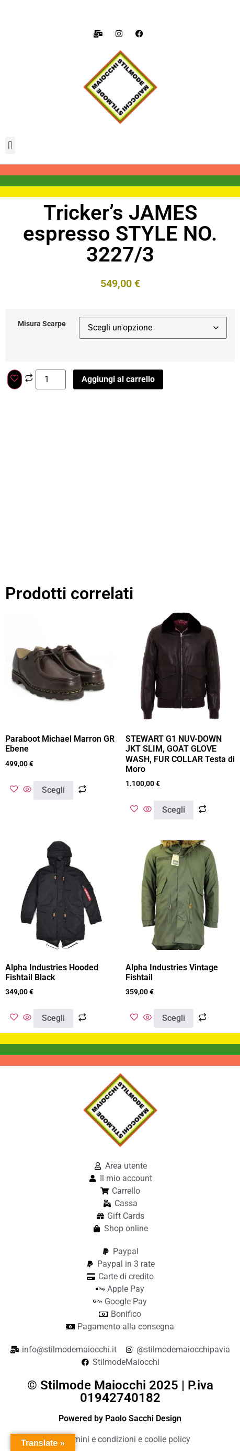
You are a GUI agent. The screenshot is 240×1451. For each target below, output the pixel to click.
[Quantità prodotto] (51, 379)
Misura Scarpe (42, 324)
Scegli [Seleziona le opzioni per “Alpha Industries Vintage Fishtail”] (173, 1018)
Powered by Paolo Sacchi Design (120, 1418)
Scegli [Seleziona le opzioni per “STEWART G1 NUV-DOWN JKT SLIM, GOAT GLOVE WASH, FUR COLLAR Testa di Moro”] (173, 810)
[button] (10, 145)
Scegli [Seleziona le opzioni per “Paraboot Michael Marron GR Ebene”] (53, 790)
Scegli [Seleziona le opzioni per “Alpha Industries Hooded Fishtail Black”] (53, 1018)
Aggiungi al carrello (118, 379)
